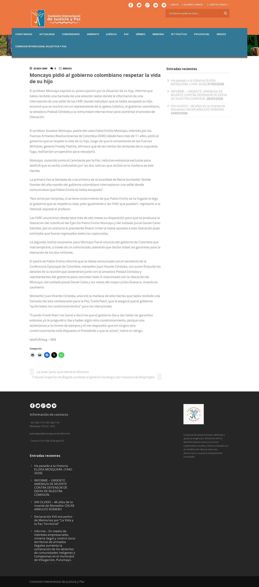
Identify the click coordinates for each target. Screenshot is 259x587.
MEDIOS (221, 34)
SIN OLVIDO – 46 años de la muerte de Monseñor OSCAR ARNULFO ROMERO (198, 108)
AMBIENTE (93, 34)
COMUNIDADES (71, 34)
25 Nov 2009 (40, 68)
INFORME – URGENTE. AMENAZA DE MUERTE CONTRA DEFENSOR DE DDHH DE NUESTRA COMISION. (199, 95)
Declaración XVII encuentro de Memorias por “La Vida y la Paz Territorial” (54, 520)
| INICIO (174, 4)
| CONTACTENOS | (218, 4)
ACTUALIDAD (47, 34)
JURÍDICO (111, 34)
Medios (67, 68)
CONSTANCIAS (23, 34)
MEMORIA (158, 34)
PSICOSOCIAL (202, 34)
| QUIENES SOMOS (192, 4)
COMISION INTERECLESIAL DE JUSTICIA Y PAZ (41, 46)
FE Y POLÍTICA (179, 34)
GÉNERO (140, 34)
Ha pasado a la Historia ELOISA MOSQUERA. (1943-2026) (193, 82)
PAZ (126, 34)
